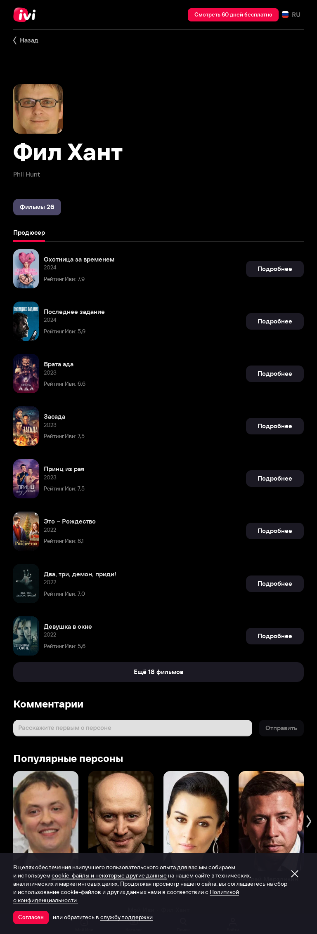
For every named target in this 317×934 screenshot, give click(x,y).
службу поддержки (126, 917)
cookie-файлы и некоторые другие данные (109, 875)
